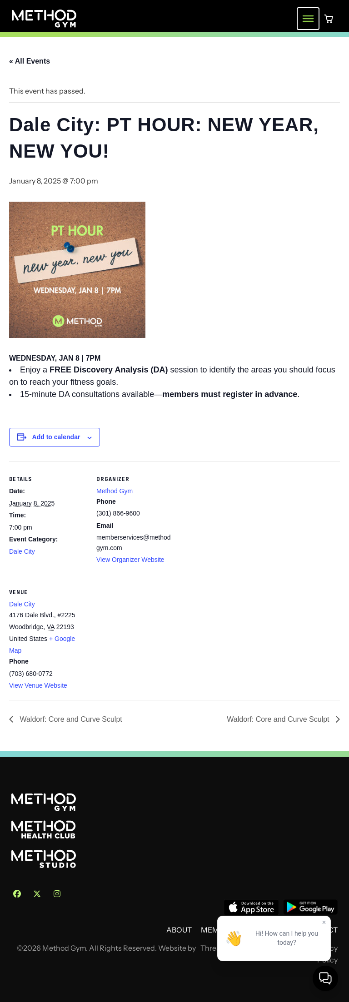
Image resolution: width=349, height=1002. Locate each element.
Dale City (22, 551)
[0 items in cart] (328, 19)
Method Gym (114, 491)
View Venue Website (38, 685)
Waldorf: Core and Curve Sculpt (70, 719)
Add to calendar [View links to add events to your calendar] (56, 437)
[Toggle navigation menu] (308, 18)
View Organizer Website (130, 559)
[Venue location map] (144, 637)
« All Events (29, 61)
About (179, 930)
